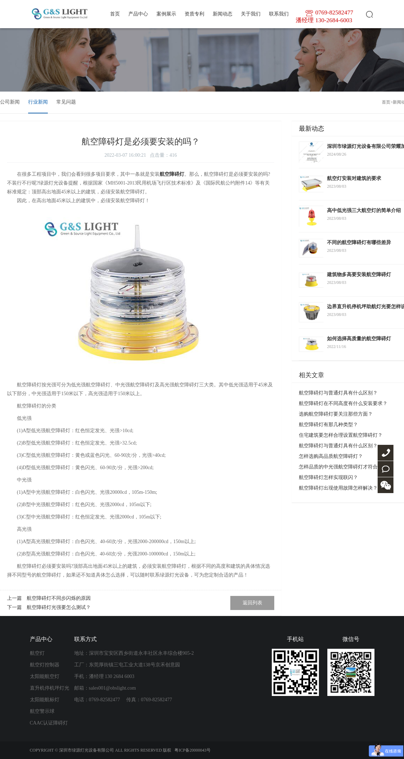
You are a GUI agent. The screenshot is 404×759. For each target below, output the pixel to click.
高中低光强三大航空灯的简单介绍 (364, 210)
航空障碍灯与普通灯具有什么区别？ (338, 393)
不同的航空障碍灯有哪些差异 (359, 242)
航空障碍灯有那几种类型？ (328, 424)
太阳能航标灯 (44, 699)
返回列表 (252, 602)
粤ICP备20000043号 (192, 750)
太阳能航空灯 (44, 676)
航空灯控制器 (44, 664)
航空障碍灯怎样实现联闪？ (328, 477)
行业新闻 (38, 102)
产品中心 (138, 14)
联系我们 (279, 14)
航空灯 (37, 653)
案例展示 (166, 14)
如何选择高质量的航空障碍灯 (359, 338)
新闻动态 (222, 14)
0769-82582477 (385, 453)
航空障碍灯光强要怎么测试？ (59, 607)
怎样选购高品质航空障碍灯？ (331, 456)
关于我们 (251, 14)
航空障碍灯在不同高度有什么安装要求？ (343, 403)
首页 (115, 14)
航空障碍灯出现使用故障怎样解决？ (338, 488)
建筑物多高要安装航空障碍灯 (359, 274)
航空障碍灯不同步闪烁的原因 (59, 598)
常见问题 (66, 102)
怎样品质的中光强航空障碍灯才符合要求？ (345, 466)
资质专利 (194, 14)
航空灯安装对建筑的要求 (354, 178)
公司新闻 (10, 102)
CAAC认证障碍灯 (49, 723)
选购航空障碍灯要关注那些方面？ (336, 414)
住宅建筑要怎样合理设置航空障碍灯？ (341, 435)
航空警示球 (42, 711)
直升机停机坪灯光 (49, 688)
